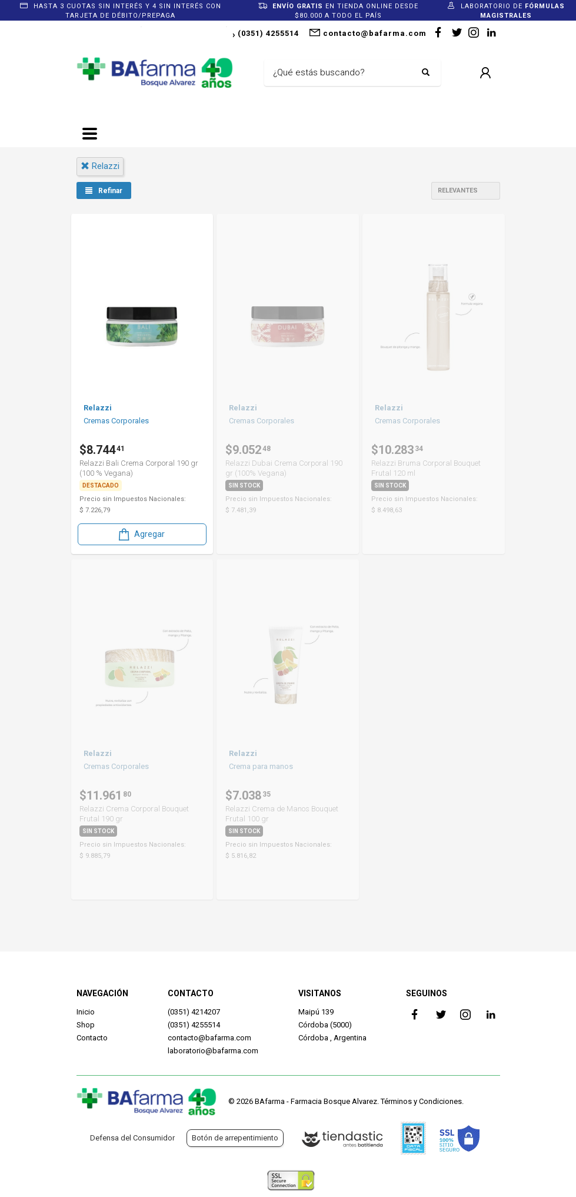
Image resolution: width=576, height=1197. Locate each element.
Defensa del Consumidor (132, 1137)
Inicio (85, 1011)
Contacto (92, 1037)
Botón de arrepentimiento (235, 1137)
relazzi (100, 166)
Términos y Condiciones (421, 1101)
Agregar (140, 530)
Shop (85, 1024)
